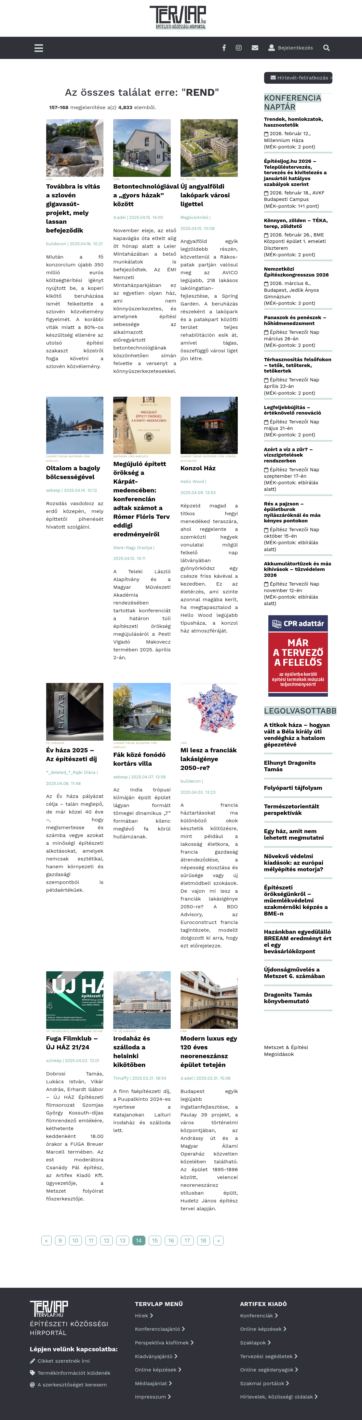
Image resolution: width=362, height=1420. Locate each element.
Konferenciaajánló (160, 1329)
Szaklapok (255, 1343)
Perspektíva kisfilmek (164, 1343)
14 (139, 1240)
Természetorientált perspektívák (291, 809)
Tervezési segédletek (268, 1356)
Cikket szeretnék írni (60, 1361)
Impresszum (153, 1397)
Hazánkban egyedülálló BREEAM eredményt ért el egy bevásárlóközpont (298, 941)
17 (187, 1240)
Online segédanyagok (269, 1370)
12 (107, 1240)
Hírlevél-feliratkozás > (301, 78)
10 (75, 1240)
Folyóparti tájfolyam (293, 787)
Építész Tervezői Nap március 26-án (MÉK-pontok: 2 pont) (291, 338)
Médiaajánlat (153, 1383)
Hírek (144, 1316)
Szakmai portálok (264, 1383)
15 (155, 1240)
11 (91, 1240)
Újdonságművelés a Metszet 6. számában (294, 972)
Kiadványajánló (156, 1356)
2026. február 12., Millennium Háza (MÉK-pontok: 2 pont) (290, 140)
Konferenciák (259, 1316)
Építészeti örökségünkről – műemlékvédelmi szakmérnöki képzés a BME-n (296, 900)
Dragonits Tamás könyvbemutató (288, 997)
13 (123, 1240)
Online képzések (158, 1370)
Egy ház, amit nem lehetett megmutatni (294, 834)
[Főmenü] (38, 48)
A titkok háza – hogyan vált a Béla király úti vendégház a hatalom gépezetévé (297, 734)
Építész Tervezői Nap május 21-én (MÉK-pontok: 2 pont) (291, 428)
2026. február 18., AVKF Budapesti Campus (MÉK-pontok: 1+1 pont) (294, 199)
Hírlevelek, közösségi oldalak (279, 1397)
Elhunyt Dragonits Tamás (290, 766)
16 (171, 1240)
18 (204, 1240)
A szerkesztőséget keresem (68, 1385)
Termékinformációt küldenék (70, 1373)
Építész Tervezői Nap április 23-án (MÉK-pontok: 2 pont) (291, 386)
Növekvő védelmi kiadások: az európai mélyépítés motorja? (294, 863)
